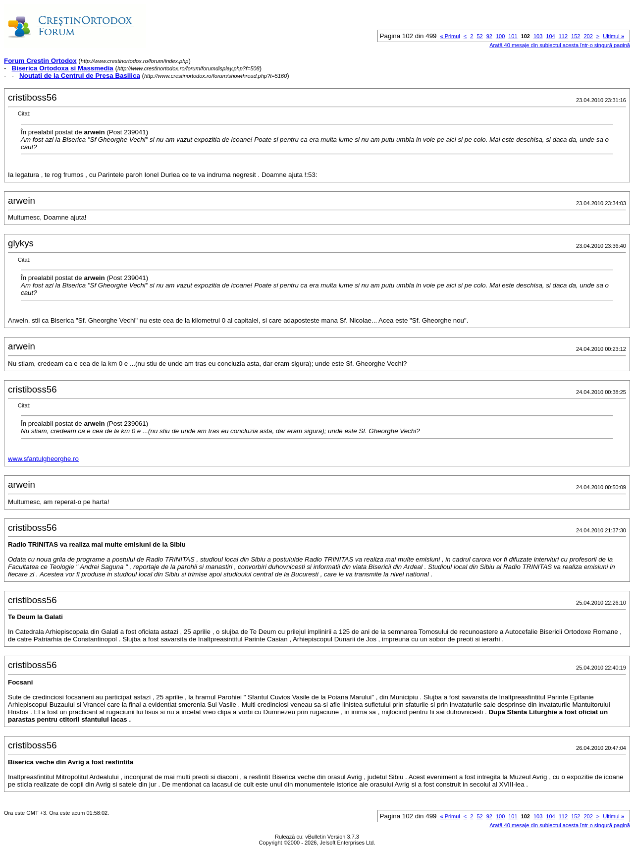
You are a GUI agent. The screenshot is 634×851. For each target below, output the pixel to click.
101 (512, 36)
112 (563, 36)
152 (575, 36)
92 (489, 36)
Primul (450, 36)
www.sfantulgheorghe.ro (43, 458)
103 (537, 36)
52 (479, 36)
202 (587, 36)
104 (550, 36)
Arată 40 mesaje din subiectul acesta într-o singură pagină (559, 45)
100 (500, 36)
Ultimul (613, 36)
